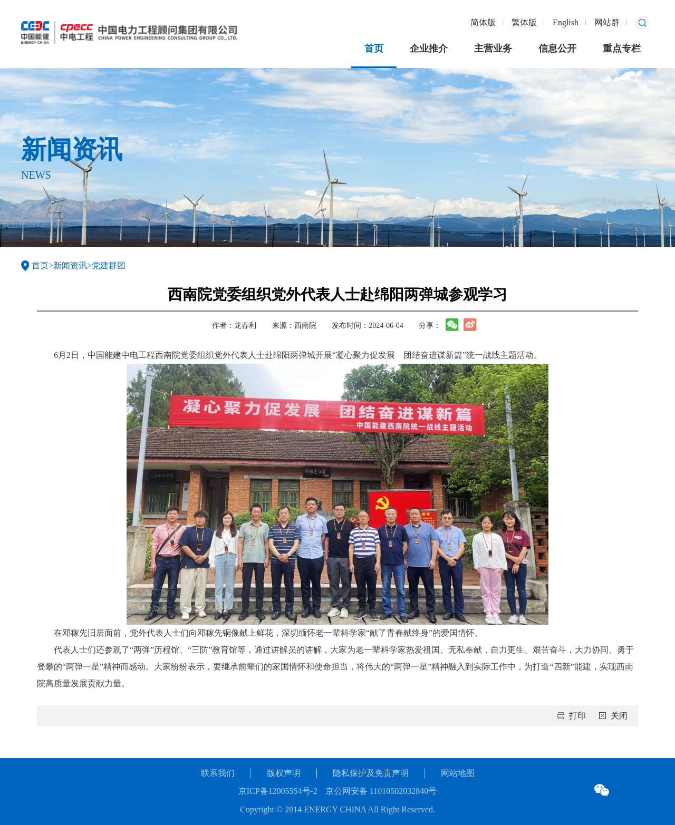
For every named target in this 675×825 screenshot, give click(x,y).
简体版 (483, 22)
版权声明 (284, 773)
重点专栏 (622, 48)
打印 (577, 715)
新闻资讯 (70, 265)
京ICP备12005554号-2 (277, 791)
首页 (373, 48)
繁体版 (524, 22)
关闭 (619, 715)
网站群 (607, 22)
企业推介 (429, 48)
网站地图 (458, 773)
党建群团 (109, 265)
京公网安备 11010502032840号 (381, 791)
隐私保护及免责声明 (371, 773)
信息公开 (557, 48)
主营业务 (493, 48)
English (565, 22)
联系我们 (218, 773)
